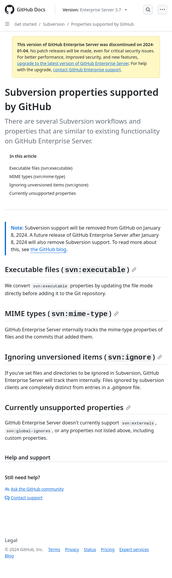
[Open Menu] (162, 9)
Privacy (72, 549)
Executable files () (70, 269)
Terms (54, 549)
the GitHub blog (49, 249)
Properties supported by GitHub (102, 24)
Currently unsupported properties (68, 407)
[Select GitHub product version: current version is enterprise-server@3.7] (95, 9)
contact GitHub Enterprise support (87, 69)
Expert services (134, 549)
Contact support (24, 497)
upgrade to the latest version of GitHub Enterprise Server (73, 63)
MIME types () (62, 313)
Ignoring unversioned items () (83, 357)
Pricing (107, 549)
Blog (9, 556)
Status (90, 549)
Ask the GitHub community (34, 489)
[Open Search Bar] (148, 9)
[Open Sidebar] (7, 24)
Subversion (54, 24)
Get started (25, 24)
